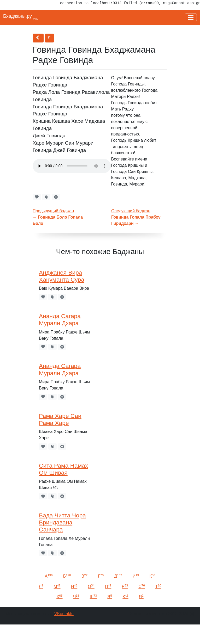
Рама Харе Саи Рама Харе (60, 419)
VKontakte (64, 613)
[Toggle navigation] (191, 17)
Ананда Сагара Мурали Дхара (60, 319)
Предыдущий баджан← (58, 217)
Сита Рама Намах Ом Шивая (63, 469)
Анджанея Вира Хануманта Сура (61, 276)
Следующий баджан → (136, 217)
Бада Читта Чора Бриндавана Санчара (62, 522)
